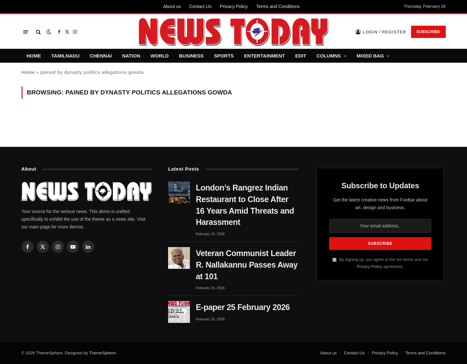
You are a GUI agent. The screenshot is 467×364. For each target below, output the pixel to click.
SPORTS (224, 55)
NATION (131, 55)
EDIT (300, 55)
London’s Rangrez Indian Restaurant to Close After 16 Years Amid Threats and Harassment (245, 204)
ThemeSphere (102, 353)
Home (28, 72)
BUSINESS (191, 55)
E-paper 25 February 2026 (243, 307)
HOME (34, 55)
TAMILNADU (65, 55)
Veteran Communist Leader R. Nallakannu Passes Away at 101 (247, 265)
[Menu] (25, 32)
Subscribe (428, 32)
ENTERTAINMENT (264, 55)
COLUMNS (329, 55)
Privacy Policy (234, 6)
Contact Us (200, 6)
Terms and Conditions (278, 6)
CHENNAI (101, 55)
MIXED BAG (370, 55)
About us (172, 6)
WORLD (159, 55)
